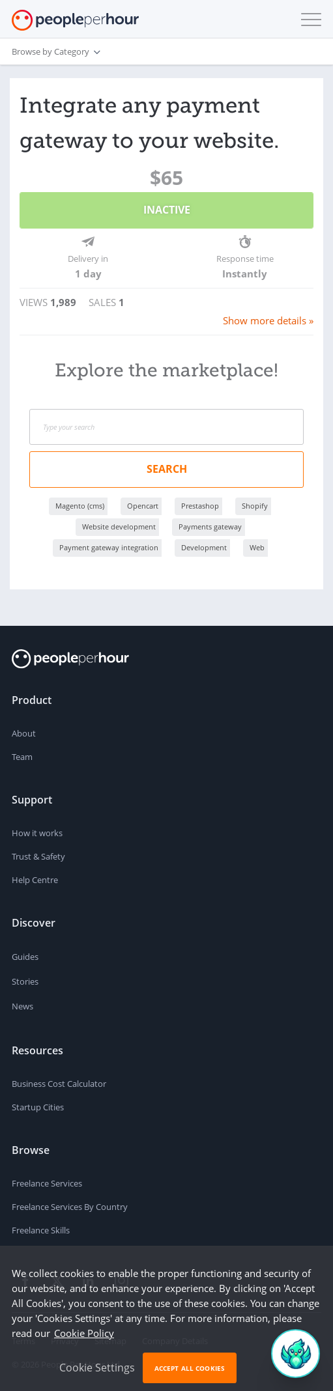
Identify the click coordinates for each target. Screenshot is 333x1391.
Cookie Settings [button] (97, 1367)
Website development (119, 526)
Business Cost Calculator (59, 1083)
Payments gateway (210, 526)
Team (22, 757)
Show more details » (268, 320)
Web (257, 547)
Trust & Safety (38, 856)
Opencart (142, 506)
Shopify (255, 506)
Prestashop (200, 506)
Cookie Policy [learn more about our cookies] (84, 1333)
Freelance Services (47, 1183)
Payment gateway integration (108, 547)
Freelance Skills (41, 1230)
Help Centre (35, 880)
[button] (308, 20)
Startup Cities (38, 1107)
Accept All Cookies (189, 1368)
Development (204, 547)
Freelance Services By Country (70, 1207)
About (24, 733)
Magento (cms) (79, 506)
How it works (37, 833)
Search (167, 469)
